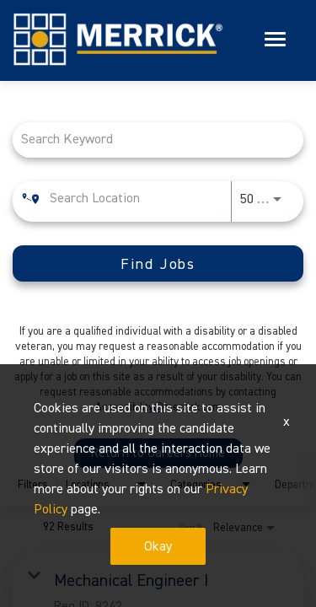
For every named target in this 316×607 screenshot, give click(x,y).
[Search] (158, 264)
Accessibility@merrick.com (158, 407)
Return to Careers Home (158, 454)
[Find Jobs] (158, 264)
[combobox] (149, 140)
